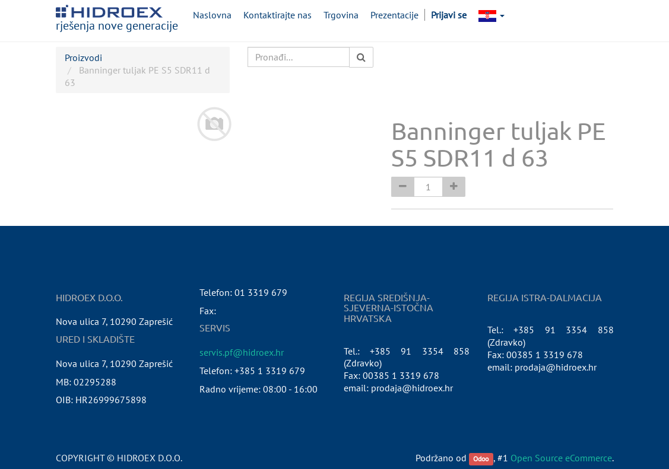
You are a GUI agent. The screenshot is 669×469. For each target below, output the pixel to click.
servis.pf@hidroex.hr (241, 352)
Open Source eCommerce (561, 458)
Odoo (481, 458)
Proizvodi (83, 57)
